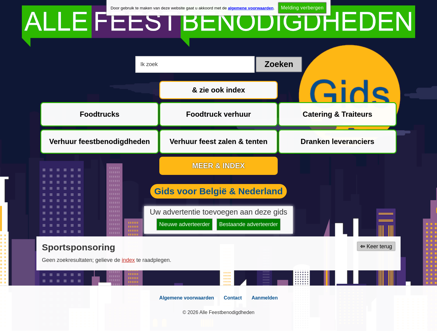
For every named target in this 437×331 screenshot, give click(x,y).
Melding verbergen (302, 7)
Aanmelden (265, 297)
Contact (233, 297)
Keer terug (379, 246)
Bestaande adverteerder (248, 224)
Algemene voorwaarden (186, 297)
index (128, 260)
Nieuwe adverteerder (184, 224)
